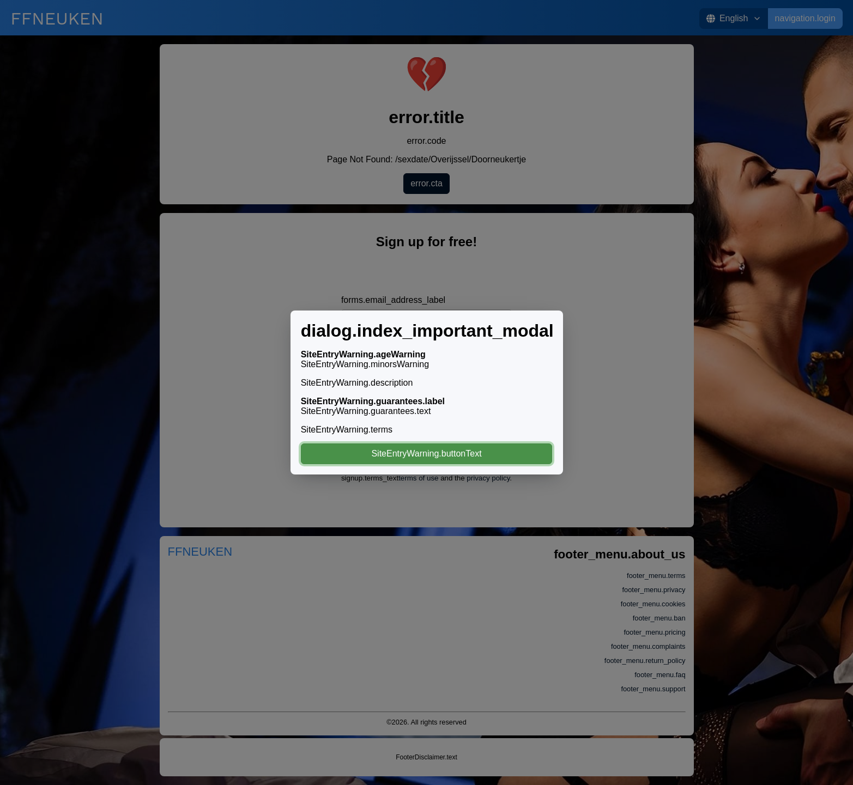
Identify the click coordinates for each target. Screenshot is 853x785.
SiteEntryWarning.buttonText (426, 453)
